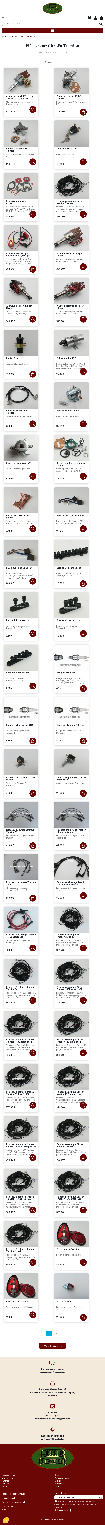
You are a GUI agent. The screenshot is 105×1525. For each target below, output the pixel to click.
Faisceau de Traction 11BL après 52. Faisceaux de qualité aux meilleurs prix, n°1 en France (20, 1047)
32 (60, 426)
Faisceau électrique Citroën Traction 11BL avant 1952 (70, 988)
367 (10, 321)
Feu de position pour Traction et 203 (69, 1308)
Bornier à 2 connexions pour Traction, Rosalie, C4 (18, 627)
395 (10, 1264)
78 (10, 268)
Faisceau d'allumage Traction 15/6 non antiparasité (71, 883)
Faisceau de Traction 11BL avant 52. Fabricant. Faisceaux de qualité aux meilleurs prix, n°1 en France (71, 995)
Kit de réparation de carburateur (16, 202)
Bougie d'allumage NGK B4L (71, 725)
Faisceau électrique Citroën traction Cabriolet (70, 202)
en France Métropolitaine (52, 1433)
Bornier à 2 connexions (17, 620)
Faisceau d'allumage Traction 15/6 (21, 883)
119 (10, 164)
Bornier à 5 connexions (17, 673)
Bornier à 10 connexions (69, 568)
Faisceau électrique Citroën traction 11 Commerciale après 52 (70, 1093)
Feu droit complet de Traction (68, 1255)
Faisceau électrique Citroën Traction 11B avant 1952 (70, 1041)
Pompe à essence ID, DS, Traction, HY (70, 103)
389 (10, 1212)
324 (61, 268)
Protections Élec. (61, 1478)
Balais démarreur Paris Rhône (17, 516)
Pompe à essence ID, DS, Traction (69, 97)
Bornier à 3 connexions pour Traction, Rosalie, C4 (68, 627)
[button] (5, 1520)
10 (10, 583)
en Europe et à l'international (52, 1367)
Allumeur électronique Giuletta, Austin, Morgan (18, 254)
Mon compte (7, 1506)
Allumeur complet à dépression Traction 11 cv (19, 103)
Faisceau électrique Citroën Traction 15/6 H (20, 1250)
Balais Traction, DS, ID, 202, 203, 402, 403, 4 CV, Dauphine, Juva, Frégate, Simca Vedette (19, 575)
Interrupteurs (7, 1478)
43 (60, 164)
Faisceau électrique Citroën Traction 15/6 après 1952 (20, 1198)
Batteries (58, 1475)
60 (60, 373)
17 (10, 688)
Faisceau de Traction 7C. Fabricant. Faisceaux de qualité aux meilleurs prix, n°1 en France (21, 995)
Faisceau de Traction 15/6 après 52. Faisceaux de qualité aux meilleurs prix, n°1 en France (19, 1204)
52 (60, 897)
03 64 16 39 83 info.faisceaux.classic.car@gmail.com (52, 1412)
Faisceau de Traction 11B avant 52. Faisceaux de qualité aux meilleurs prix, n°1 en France (71, 1047)
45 (10, 373)
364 (61, 1002)
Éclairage (58, 1481)
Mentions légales (9, 1498)
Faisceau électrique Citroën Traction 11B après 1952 (20, 1093)
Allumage (6, 1481)
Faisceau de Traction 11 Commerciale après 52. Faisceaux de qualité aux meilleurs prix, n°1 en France (71, 1100)
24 (10, 792)
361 (61, 950)
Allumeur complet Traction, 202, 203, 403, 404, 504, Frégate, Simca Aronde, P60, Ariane (20, 97)
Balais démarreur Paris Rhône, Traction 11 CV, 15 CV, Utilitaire (19, 522)
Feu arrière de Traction (68, 1249)
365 (61, 1054)
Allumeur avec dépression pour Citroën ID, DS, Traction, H (69, 312)
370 (10, 1107)
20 (60, 583)
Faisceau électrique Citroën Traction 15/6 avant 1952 (70, 1198)
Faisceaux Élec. (8, 1475)
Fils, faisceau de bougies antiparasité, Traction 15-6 (17, 889)
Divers (57, 1486)
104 (61, 111)
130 (10, 111)
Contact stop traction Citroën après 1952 (71, 778)
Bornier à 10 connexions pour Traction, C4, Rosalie (68, 574)
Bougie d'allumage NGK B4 (19, 725)
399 (61, 216)
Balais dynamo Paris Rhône (70, 515)
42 (10, 845)
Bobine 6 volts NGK (66, 358)
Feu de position (64, 1302)
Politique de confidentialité (13, 1494)
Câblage (5, 1484)
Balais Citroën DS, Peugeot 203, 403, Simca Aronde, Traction (69, 522)
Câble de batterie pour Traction (17, 412)
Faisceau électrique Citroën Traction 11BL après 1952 (20, 1041)
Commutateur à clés (67, 149)
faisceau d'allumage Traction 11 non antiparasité (71, 831)
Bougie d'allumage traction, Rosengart (17, 732)
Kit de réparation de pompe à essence (71, 464)
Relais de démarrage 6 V (69, 411)
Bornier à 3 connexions (68, 620)
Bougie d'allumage (66, 673)
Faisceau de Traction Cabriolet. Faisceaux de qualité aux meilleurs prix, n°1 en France (71, 1152)
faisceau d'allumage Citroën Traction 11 (20, 831)
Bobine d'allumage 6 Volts (17, 364)
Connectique (7, 1486)
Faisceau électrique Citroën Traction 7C (20, 988)
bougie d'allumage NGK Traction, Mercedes (70, 732)
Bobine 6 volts (13, 358)
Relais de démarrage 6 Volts (68, 416)
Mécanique (59, 1484)
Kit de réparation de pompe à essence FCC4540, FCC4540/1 (69, 470)
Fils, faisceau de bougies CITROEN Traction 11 (20, 837)
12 (60, 635)
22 (60, 1317)
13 (60, 478)
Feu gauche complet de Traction (19, 1307)
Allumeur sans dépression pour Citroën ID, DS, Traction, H (69, 260)
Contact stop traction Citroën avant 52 (20, 778)
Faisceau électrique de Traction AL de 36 (68, 936)
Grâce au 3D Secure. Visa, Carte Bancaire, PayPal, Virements (52, 1389)
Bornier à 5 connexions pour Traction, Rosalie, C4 (18, 679)
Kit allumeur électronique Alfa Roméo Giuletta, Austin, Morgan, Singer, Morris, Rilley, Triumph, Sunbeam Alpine (20, 261)
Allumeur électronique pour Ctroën (70, 254)
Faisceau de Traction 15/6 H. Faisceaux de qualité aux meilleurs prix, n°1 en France (20, 1257)
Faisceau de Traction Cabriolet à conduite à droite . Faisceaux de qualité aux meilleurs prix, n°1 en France (70, 209)
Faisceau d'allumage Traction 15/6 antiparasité (21, 936)
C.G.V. (4, 1510)
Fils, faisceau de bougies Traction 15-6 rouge (20, 941)
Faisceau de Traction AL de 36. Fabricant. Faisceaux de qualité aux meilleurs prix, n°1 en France (71, 942)
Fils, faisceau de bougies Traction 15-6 (70, 889)
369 (10, 1054)
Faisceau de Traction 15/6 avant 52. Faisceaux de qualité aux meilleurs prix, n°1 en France (70, 1204)
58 (10, 897)
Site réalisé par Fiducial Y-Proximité (52, 1520)
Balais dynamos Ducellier (19, 568)
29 (10, 216)
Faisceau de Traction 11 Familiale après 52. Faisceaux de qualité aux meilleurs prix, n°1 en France (20, 1152)
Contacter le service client (13, 1502)
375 (61, 321)
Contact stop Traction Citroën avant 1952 (18, 784)
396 (61, 1107)
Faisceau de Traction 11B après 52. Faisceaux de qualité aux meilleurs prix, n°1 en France (21, 1100)
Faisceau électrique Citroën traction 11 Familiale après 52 (21, 1145)
